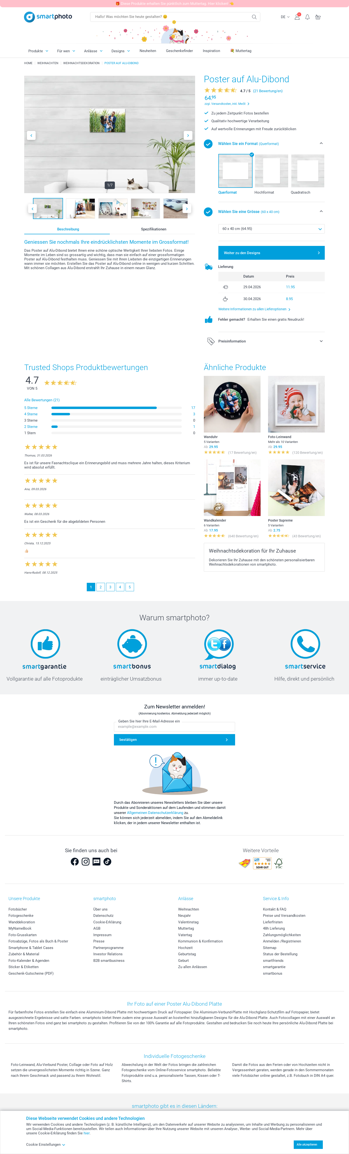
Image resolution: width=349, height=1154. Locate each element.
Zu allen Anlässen (192, 967)
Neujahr (184, 915)
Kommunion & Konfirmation (200, 941)
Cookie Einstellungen (45, 1144)
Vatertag (185, 935)
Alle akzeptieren (307, 1144)
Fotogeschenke (20, 915)
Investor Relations (108, 954)
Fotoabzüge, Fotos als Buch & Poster (38, 941)
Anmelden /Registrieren (282, 941)
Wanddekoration (21, 922)
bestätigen (128, 740)
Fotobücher (17, 909)
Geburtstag (187, 954)
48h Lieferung (274, 928)
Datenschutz (103, 915)
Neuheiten (148, 51)
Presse (98, 941)
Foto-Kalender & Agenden (28, 960)
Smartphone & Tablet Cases (30, 948)
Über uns (100, 909)
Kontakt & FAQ (274, 909)
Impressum (102, 935)
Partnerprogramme (108, 948)
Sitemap (269, 948)
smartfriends (273, 960)
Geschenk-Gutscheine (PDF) (31, 973)
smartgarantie (274, 967)
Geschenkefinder (179, 51)
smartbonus (272, 973)
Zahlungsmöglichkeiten (282, 935)
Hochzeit (185, 948)
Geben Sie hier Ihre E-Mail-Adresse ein (149, 721)
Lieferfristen (273, 922)
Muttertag (186, 928)
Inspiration (211, 51)
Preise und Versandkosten (284, 915)
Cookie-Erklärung (107, 922)
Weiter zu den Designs (242, 253)
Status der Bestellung (280, 954)
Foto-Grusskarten (22, 935)
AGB (96, 928)
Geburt (183, 960)
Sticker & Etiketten (23, 967)
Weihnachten (188, 909)
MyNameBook (20, 928)
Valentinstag (188, 922)
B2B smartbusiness (109, 960)
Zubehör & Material (23, 954)
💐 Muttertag (240, 51)
